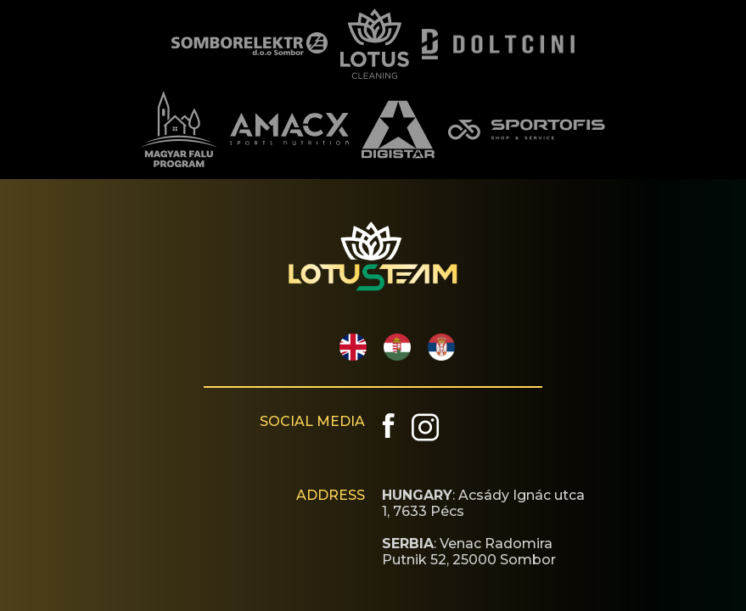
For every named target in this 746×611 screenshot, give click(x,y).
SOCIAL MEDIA (312, 421)
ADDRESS (330, 495)
